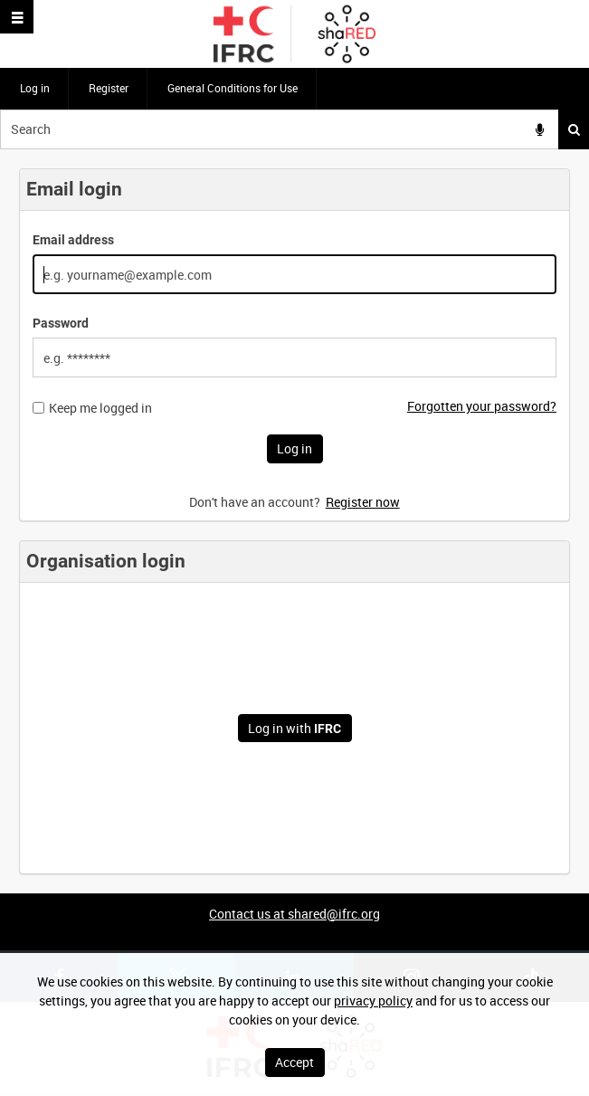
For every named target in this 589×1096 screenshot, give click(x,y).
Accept (294, 1062)
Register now (363, 501)
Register (108, 88)
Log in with (294, 728)
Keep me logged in (100, 408)
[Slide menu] (16, 16)
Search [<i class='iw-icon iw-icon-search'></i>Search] (574, 129)
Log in (35, 88)
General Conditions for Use (232, 88)
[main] (294, 521)
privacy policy (373, 1000)
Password (61, 323)
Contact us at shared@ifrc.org (294, 913)
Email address (73, 240)
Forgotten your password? (481, 406)
